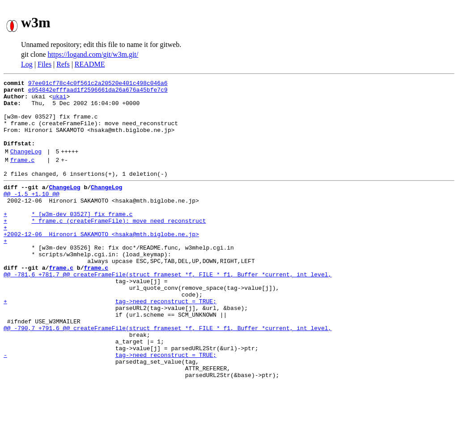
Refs (62, 64)
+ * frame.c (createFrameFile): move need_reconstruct (105, 246)
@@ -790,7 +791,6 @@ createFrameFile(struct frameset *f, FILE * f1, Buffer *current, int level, (167, 375)
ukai (59, 100)
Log (27, 64)
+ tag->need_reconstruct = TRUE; (110, 343)
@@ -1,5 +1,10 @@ (31, 214)
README (90, 64)
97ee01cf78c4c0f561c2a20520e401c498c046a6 (98, 84)
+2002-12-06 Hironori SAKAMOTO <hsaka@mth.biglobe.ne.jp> (101, 262)
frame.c (22, 176)
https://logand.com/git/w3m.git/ (93, 54)
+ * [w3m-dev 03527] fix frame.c (68, 238)
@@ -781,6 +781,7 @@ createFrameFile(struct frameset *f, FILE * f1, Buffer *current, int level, (167, 310)
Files (44, 64)
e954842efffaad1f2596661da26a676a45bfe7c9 (98, 92)
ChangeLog (26, 166)
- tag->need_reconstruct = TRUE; (110, 407)
